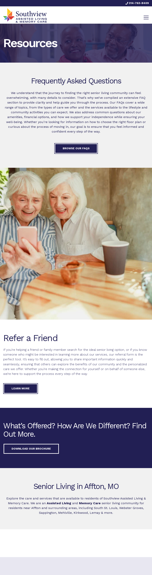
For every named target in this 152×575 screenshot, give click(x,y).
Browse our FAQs (76, 148)
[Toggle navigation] (146, 17)
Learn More (21, 388)
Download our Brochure (31, 448)
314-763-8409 (137, 3)
